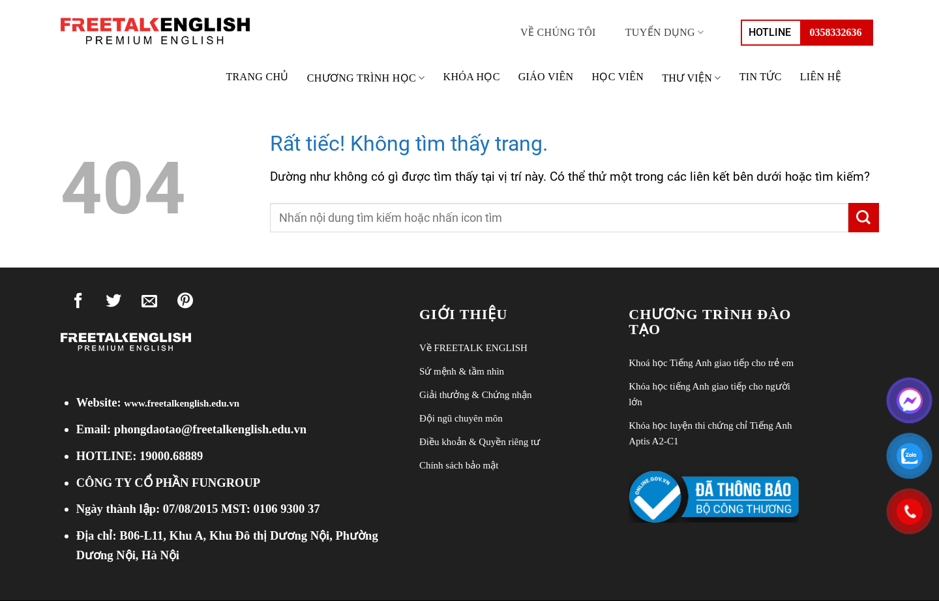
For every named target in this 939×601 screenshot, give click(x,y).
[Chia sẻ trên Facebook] (78, 303)
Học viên (617, 76)
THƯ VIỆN (691, 78)
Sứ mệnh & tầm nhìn (461, 371)
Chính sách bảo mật (458, 465)
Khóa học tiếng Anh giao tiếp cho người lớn (709, 394)
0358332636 (836, 32)
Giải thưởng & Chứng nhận (475, 395)
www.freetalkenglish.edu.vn (181, 403)
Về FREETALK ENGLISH (473, 348)
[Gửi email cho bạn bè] (149, 303)
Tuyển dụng (664, 32)
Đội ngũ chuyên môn (461, 418)
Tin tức (760, 76)
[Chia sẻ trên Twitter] (114, 303)
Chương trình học (366, 78)
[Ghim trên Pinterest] (185, 303)
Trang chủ (257, 76)
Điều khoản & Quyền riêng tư (479, 442)
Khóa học (471, 76)
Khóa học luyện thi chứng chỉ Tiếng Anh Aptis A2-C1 (710, 433)
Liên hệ (820, 76)
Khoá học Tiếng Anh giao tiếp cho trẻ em (711, 363)
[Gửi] (863, 217)
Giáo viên (546, 76)
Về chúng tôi (558, 32)
